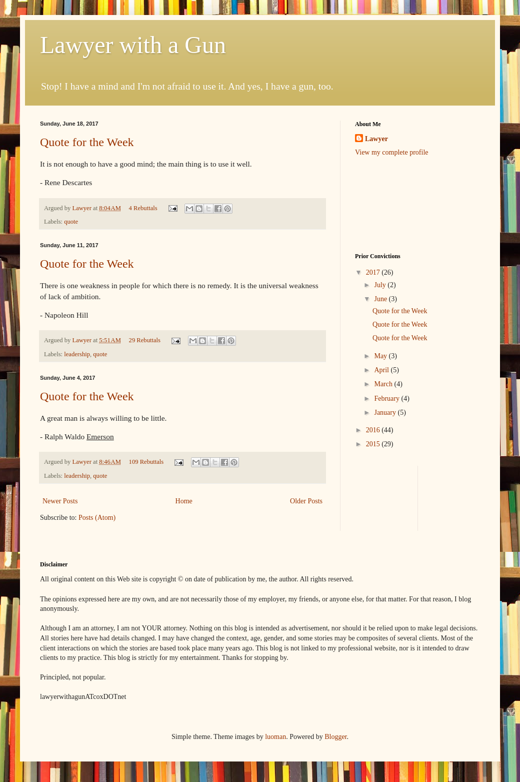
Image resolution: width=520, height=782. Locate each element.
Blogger (335, 736)
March (384, 384)
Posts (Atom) (97, 517)
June (381, 299)
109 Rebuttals (146, 461)
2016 (374, 430)
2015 (374, 444)
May (381, 356)
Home (184, 501)
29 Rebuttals (144, 340)
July (381, 285)
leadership (77, 354)
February (387, 398)
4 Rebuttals (143, 208)
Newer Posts (60, 501)
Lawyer (82, 208)
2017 (374, 272)
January (386, 412)
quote (71, 221)
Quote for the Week (87, 142)
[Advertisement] (386, 204)
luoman (275, 736)
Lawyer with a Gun (133, 45)
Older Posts (306, 501)
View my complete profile (391, 152)
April (382, 370)
